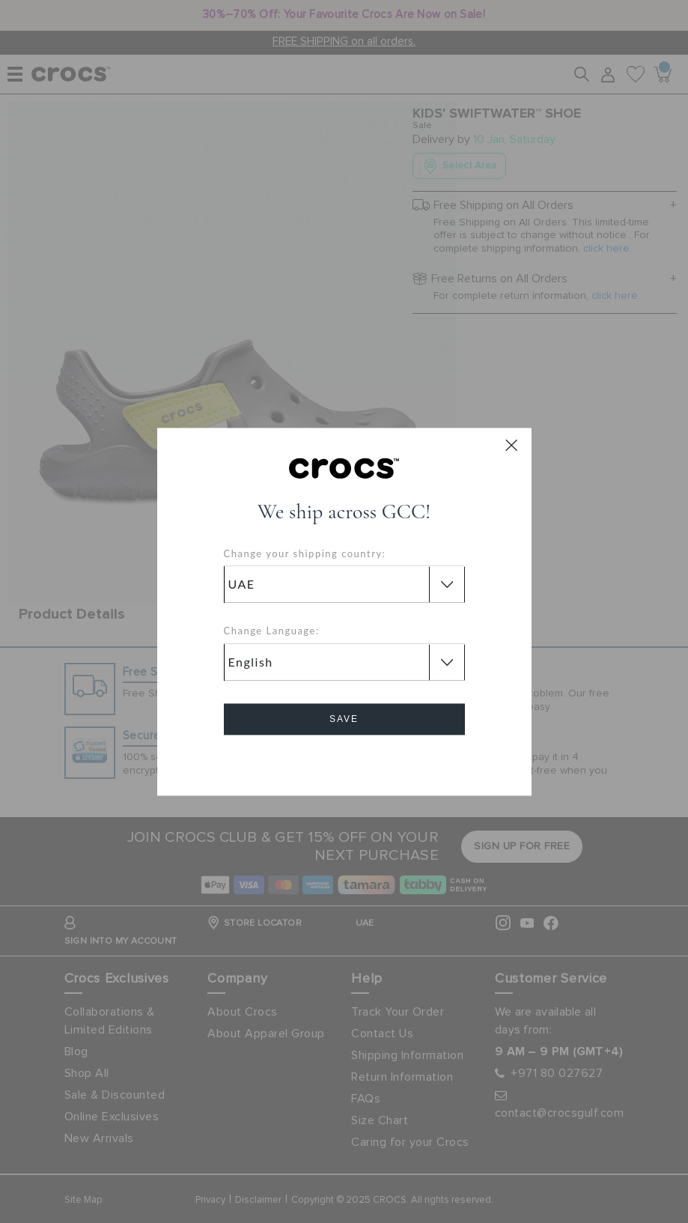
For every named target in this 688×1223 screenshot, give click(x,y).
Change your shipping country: (305, 553)
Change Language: (272, 631)
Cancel (344, 761)
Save (344, 719)
